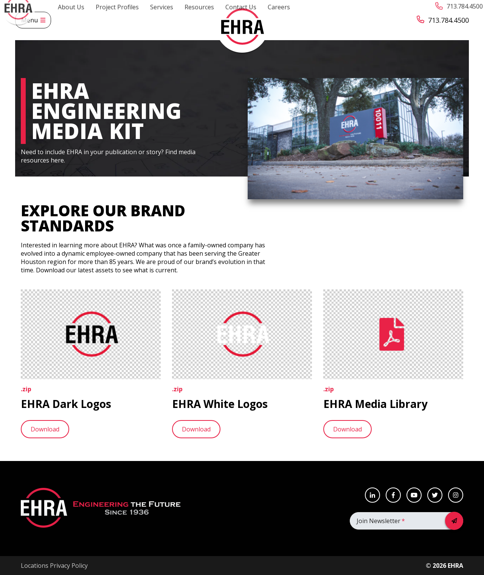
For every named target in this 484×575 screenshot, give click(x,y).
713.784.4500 (443, 20)
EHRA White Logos (220, 404)
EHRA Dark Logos (66, 404)
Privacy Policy (69, 565)
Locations (34, 565)
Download (45, 429)
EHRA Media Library (375, 404)
